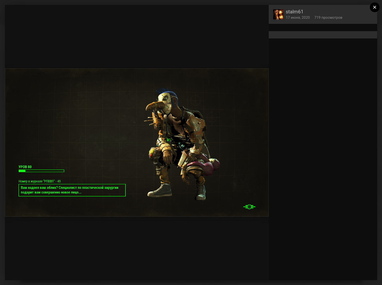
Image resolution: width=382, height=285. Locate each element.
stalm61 (295, 12)
